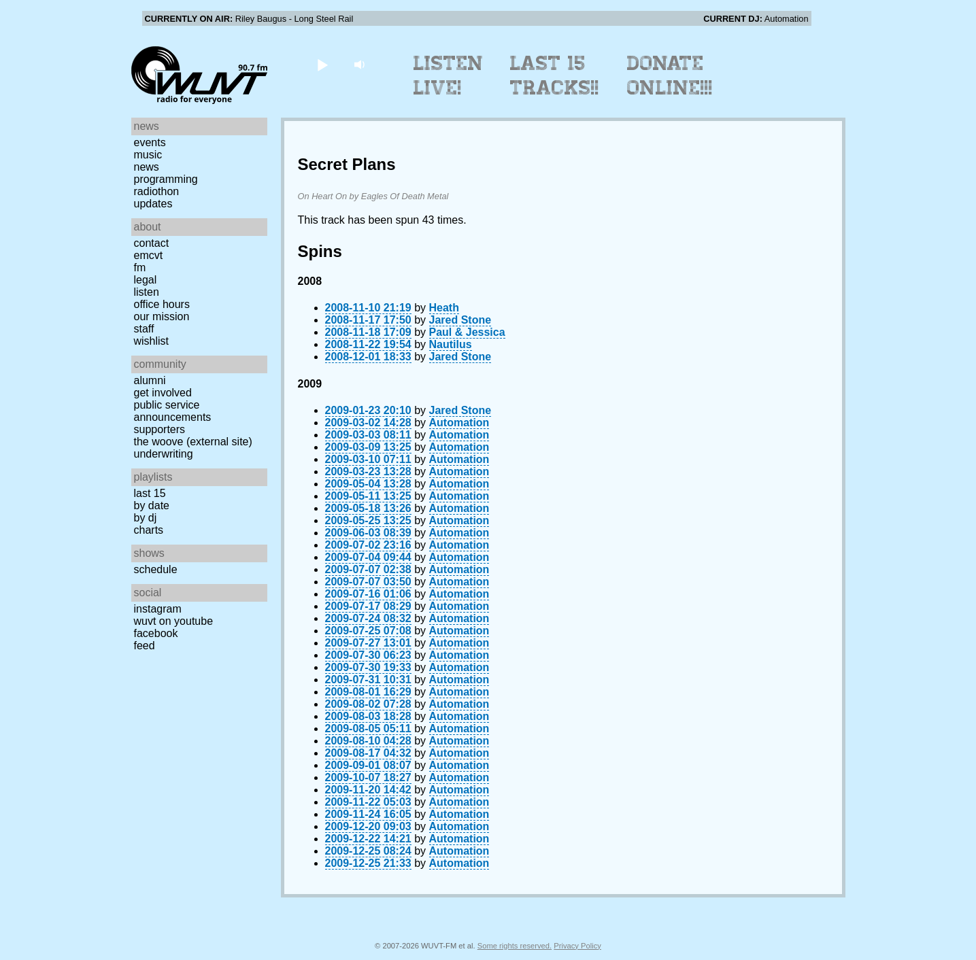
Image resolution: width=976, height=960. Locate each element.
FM (140, 267)
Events (150, 142)
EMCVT (148, 255)
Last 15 (150, 493)
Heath (444, 307)
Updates (153, 203)
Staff (144, 329)
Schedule (156, 569)
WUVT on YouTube (174, 621)
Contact (151, 243)
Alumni (150, 380)
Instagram (158, 609)
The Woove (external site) (193, 441)
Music (148, 154)
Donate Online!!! (670, 75)
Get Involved (163, 392)
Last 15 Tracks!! (554, 75)
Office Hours (162, 304)
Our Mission (162, 316)
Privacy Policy (577, 946)
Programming (166, 179)
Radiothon (157, 191)
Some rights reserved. (514, 946)
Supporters (160, 429)
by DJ (145, 518)
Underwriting (163, 454)
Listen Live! (449, 75)
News (146, 167)
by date (151, 505)
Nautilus (450, 344)
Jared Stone (460, 320)
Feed (144, 645)
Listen (146, 292)
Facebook (156, 633)
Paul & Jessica (467, 332)
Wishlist (151, 341)
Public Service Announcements (173, 411)
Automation (459, 422)
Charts (149, 530)
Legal (145, 280)
